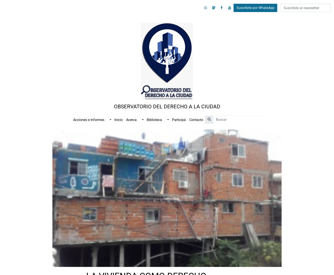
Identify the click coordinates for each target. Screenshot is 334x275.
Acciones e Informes (88, 120)
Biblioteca (154, 120)
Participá (179, 120)
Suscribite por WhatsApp (255, 8)
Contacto (196, 120)
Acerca (131, 120)
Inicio (118, 120)
